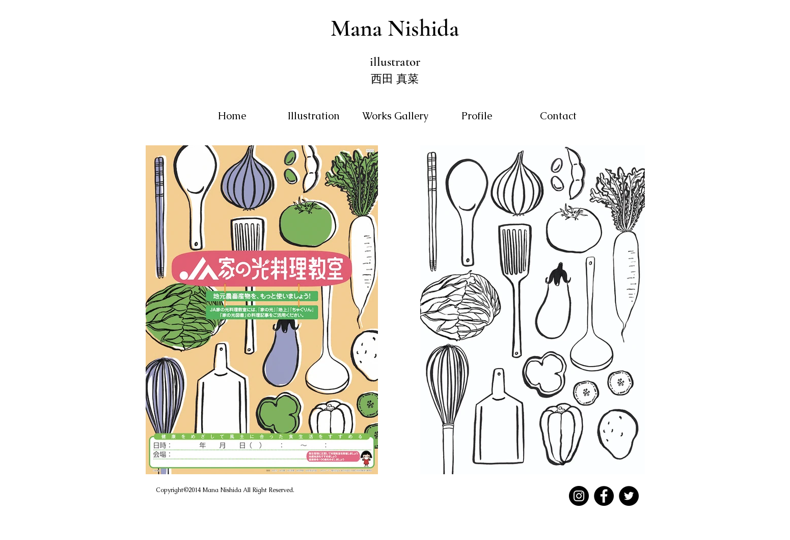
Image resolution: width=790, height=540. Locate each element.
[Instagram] (579, 496)
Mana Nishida (395, 28)
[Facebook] (604, 496)
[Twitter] (629, 496)
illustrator (395, 61)
